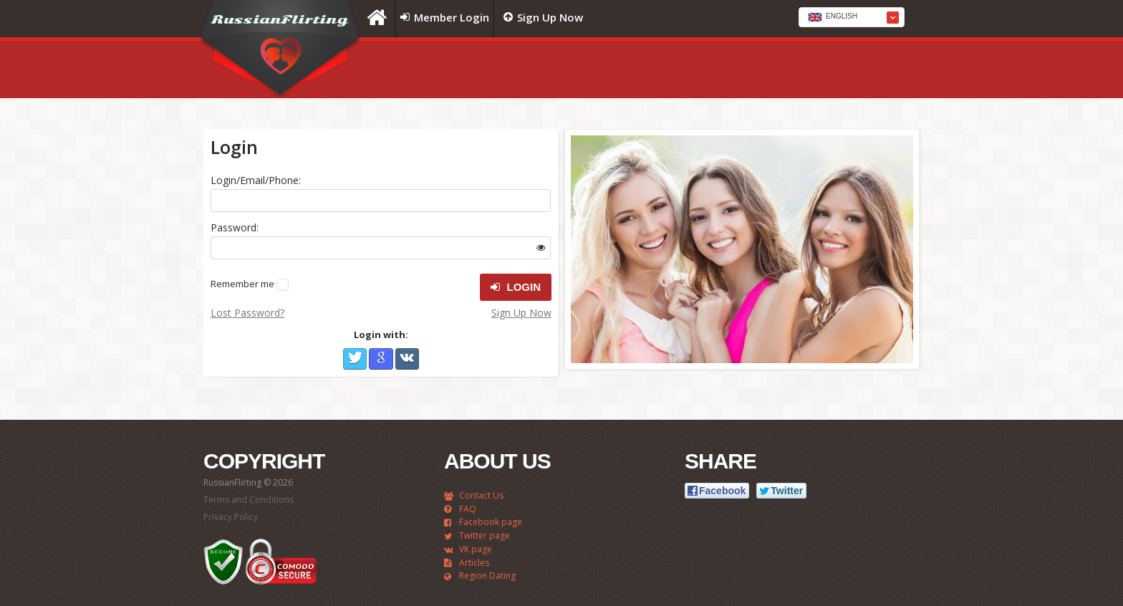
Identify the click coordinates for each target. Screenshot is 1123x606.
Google (380, 359)
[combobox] (852, 17)
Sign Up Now (521, 312)
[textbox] (851, 18)
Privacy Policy (230, 517)
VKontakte (407, 359)
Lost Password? (247, 312)
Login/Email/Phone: (256, 180)
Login (516, 287)
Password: (235, 227)
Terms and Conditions (248, 500)
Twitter (355, 359)
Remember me (242, 283)
